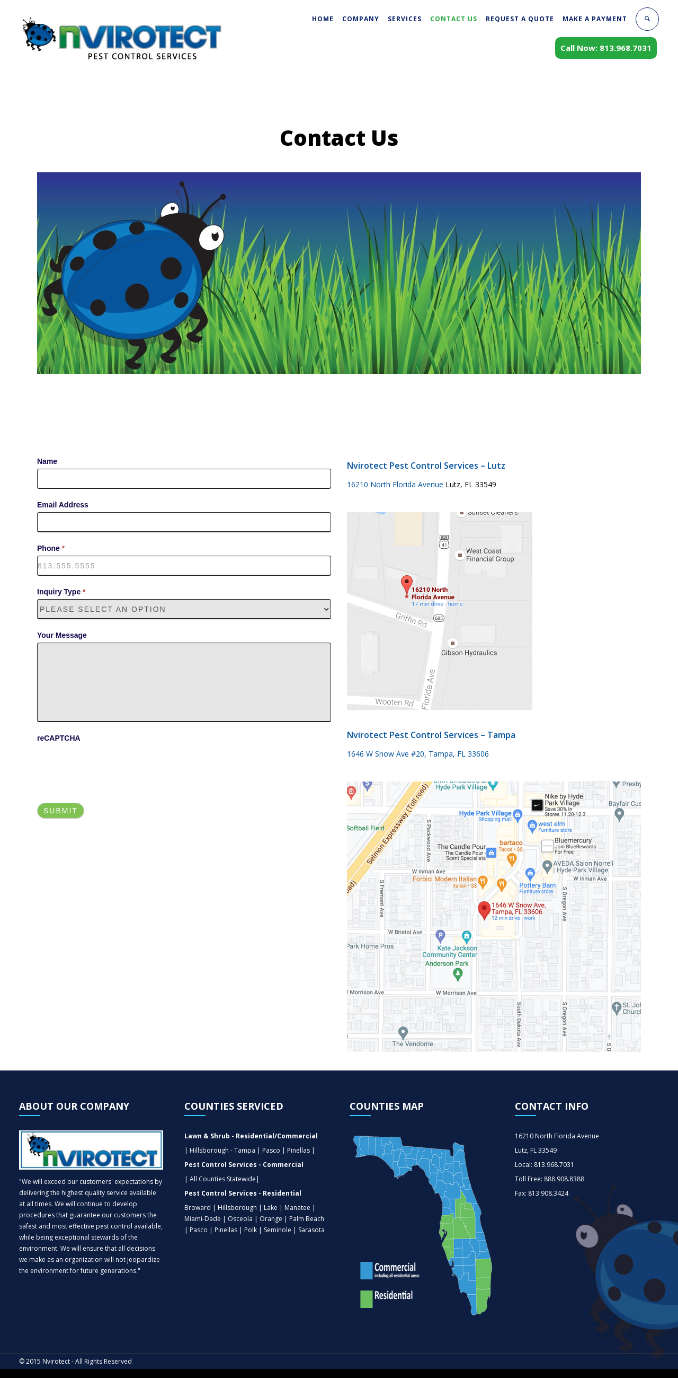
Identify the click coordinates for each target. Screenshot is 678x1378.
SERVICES (405, 18)
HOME (323, 18)
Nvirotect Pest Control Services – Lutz (426, 465)
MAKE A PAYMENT (595, 18)
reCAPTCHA (59, 738)
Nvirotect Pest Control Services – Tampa (431, 735)
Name (47, 461)
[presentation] (117, 766)
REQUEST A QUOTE (520, 18)
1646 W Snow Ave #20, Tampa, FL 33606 (418, 754)
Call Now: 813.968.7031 (606, 47)
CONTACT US (453, 18)
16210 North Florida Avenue (396, 484)
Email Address (62, 505)
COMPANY (360, 18)
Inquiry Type (61, 591)
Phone (51, 548)
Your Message (62, 635)
